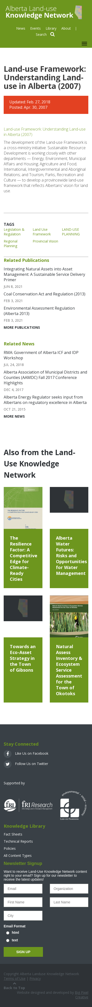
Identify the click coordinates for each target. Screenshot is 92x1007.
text (15, 940)
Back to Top (14, 985)
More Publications (22, 327)
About (66, 28)
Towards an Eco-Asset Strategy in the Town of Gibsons (23, 658)
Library (51, 28)
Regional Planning (10, 243)
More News (14, 416)
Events (35, 28)
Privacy (35, 978)
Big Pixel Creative (81, 994)
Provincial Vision (45, 241)
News (20, 28)
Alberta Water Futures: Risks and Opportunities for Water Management (71, 555)
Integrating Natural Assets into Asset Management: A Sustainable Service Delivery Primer (44, 274)
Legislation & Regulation (14, 231)
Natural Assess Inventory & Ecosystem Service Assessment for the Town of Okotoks (69, 669)
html (15, 932)
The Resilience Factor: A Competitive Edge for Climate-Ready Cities (23, 558)
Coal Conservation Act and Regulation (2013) (44, 294)
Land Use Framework (42, 231)
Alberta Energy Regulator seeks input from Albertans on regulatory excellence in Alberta (45, 399)
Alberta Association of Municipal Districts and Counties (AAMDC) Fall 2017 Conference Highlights (45, 377)
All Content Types (18, 855)
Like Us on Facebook (26, 753)
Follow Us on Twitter (26, 763)
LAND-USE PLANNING (71, 231)
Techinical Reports (18, 841)
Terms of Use (15, 978)
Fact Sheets (13, 834)
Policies (10, 848)
